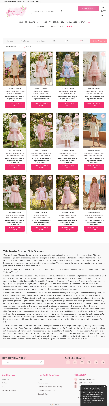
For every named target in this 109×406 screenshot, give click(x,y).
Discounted (69, 41)
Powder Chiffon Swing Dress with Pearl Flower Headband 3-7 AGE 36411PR (41, 154)
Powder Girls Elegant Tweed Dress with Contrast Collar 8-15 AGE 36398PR (94, 154)
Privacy (40, 379)
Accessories (71, 22)
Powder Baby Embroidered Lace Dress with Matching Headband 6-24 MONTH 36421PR (15, 154)
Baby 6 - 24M (34, 22)
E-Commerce (60, 405)
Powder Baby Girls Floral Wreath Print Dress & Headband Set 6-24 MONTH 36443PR (67, 93)
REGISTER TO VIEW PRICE (15, 105)
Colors (61, 26)
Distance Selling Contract (47, 390)
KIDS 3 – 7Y (46, 22)
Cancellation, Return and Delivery (50, 386)
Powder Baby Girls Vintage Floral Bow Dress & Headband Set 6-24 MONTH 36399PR (67, 154)
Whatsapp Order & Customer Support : (20, 2)
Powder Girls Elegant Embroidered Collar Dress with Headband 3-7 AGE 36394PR (41, 216)
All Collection (52, 26)
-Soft (54, 405)
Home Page (40, 26)
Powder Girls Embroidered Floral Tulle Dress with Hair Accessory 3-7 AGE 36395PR (15, 216)
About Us (5, 379)
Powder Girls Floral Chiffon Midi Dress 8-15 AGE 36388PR (94, 216)
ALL (89, 22)
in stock (27, 47)
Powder (69, 26)
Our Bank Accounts (9, 390)
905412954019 (85, 383)
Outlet (82, 22)
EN (101, 2)
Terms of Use (43, 383)
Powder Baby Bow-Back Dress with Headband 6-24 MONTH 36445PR (41, 93)
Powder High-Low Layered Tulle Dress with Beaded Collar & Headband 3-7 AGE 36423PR (94, 93)
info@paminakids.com (87, 379)
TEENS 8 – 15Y (58, 22)
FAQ (3, 386)
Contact (4, 383)
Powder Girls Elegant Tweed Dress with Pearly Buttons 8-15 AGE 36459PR (15, 93)
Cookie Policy (43, 394)
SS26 (21, 22)
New (82, 41)
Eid (26, 22)
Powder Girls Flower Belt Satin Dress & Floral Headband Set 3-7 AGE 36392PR (67, 216)
